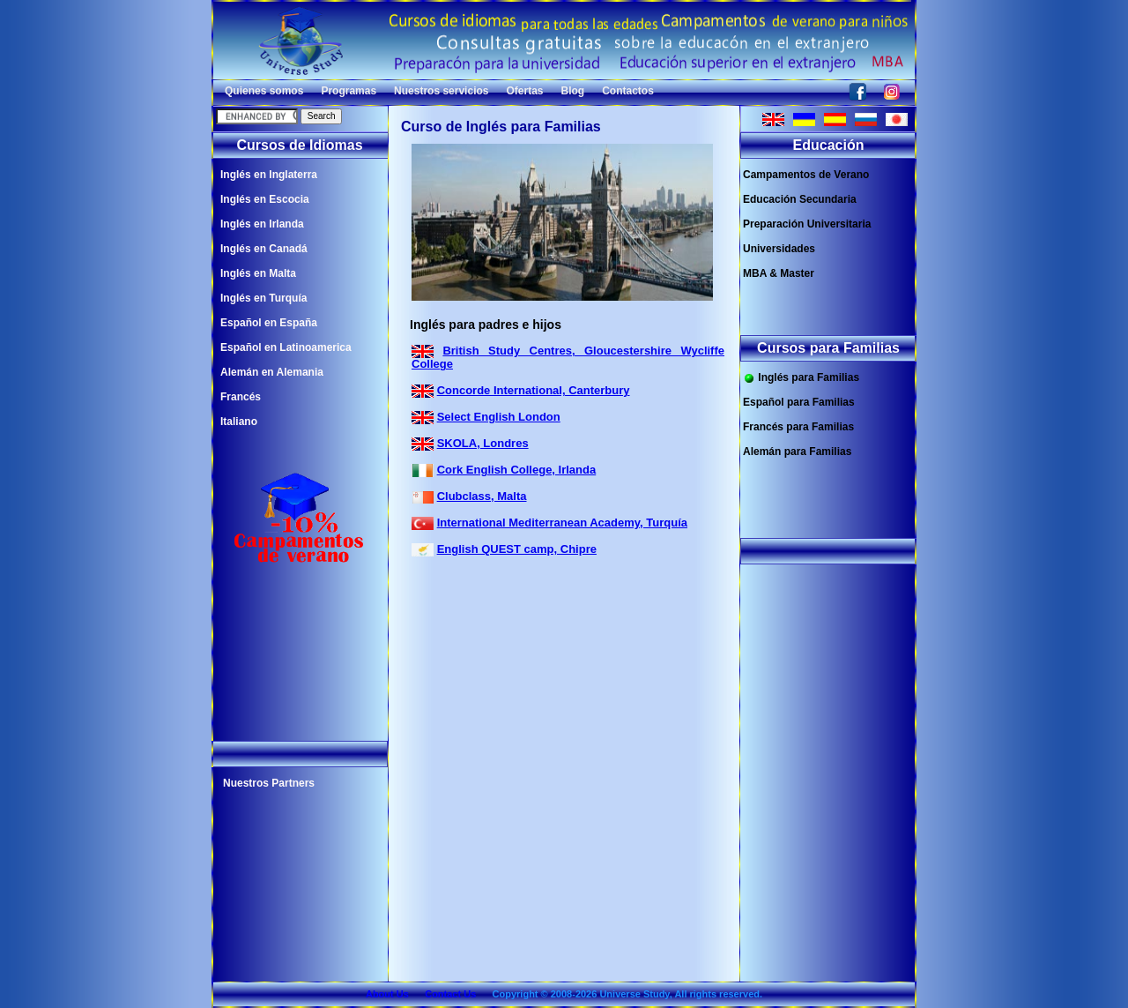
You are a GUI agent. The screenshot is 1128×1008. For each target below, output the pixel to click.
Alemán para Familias (797, 451)
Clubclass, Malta (482, 496)
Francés (240, 397)
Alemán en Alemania (271, 372)
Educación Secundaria (800, 199)
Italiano (238, 421)
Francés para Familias (798, 427)
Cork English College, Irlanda (517, 469)
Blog (573, 91)
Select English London (498, 416)
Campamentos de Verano (806, 174)
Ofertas (524, 91)
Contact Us (450, 994)
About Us (387, 994)
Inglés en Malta (258, 273)
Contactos (628, 91)
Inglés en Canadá (264, 249)
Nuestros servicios (441, 91)
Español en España (268, 323)
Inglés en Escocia (264, 199)
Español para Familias (799, 402)
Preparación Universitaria (807, 224)
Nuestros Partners (269, 783)
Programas (348, 91)
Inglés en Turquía (263, 298)
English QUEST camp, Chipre (517, 549)
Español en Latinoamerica (286, 347)
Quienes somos (264, 91)
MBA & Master (778, 273)
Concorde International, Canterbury (533, 390)
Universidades (779, 249)
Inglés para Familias (801, 378)
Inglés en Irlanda (262, 224)
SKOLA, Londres (483, 443)
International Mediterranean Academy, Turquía (562, 522)
